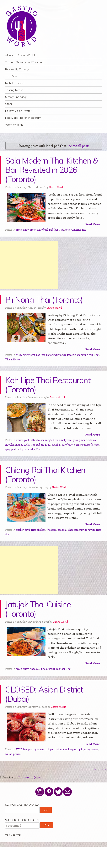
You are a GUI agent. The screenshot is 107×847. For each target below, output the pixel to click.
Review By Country (17, 69)
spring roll (87, 354)
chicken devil (23, 529)
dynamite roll (41, 749)
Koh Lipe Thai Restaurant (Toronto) (47, 385)
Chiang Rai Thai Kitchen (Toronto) (45, 474)
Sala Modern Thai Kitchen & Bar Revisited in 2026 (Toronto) (51, 169)
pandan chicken (71, 354)
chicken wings (43, 440)
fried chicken (38, 529)
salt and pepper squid (71, 749)
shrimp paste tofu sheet (86, 444)
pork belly (67, 444)
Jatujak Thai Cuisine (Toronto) (38, 609)
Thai (61, 229)
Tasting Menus (14, 90)
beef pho (28, 749)
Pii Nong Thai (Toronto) (44, 300)
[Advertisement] (29, 265)
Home (46, 769)
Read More (92, 224)
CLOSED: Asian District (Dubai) (44, 694)
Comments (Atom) (31, 777)
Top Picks (11, 76)
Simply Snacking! (16, 97)
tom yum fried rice (75, 229)
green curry (22, 229)
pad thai (53, 229)
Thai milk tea (12, 359)
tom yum (79, 529)
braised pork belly (25, 440)
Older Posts (98, 769)
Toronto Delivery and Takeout (24, 62)
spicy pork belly (26, 449)
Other (8, 104)
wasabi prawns (13, 754)
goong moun (79, 440)
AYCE (19, 749)
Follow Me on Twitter (18, 110)
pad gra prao (43, 444)
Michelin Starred (15, 83)
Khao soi (34, 668)
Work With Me (14, 124)
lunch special (47, 668)
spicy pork (11, 449)
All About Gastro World (20, 55)
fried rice (51, 529)
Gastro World (56, 187)
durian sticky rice (62, 440)
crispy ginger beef (25, 354)
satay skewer (91, 749)
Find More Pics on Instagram (23, 117)
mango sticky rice (25, 444)
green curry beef (39, 229)
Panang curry (53, 354)
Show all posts (79, 146)
